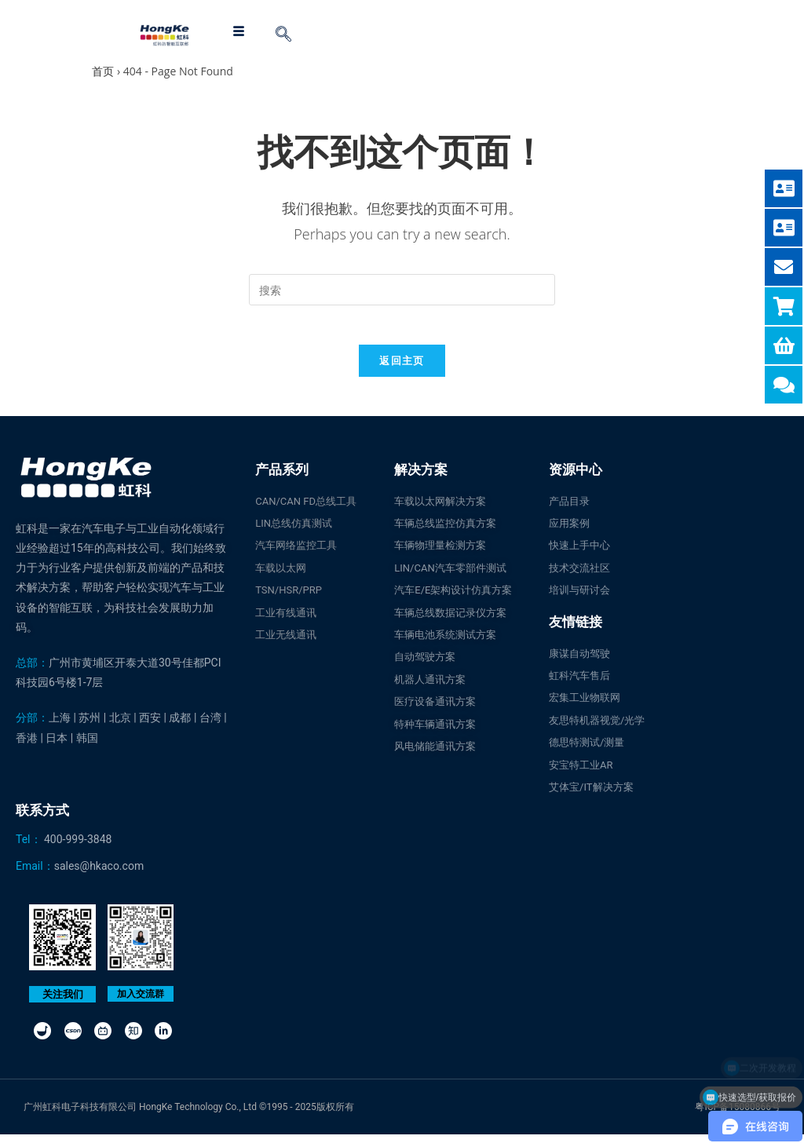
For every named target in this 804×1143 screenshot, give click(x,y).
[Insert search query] (402, 289)
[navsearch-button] (283, 35)
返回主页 (401, 368)
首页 (103, 71)
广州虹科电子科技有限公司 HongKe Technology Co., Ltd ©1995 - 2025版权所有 (189, 1115)
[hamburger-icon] (238, 32)
